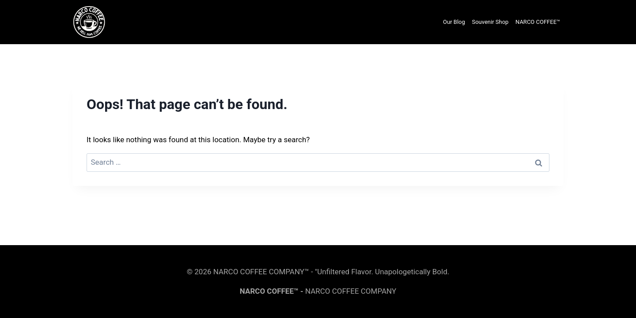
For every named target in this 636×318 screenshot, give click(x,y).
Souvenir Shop (490, 22)
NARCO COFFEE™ (537, 22)
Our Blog (454, 22)
